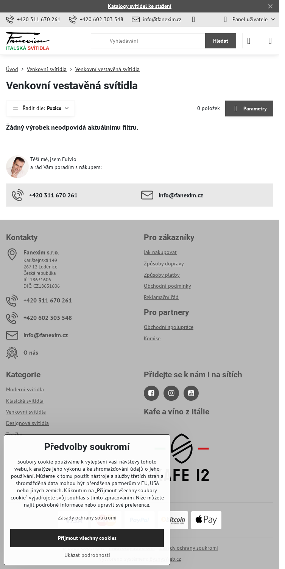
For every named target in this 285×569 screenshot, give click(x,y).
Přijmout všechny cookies (87, 538)
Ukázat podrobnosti (87, 555)
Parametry (249, 109)
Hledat (220, 40)
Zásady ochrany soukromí (188, 547)
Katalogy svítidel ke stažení (139, 6)
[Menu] (270, 40)
